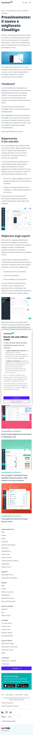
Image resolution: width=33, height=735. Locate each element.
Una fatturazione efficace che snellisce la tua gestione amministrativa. (16, 698)
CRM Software (9, 695)
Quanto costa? (6, 567)
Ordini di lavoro (6, 557)
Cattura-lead (5, 554)
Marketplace (5, 595)
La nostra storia (6, 623)
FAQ (2, 612)
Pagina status (5, 615)
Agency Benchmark (7, 598)
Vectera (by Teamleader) (9, 578)
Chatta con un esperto (8, 661)
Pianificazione (5, 551)
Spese (3, 538)
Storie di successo (7, 592)
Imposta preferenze (16, 401)
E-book (3, 589)
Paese (3, 717)
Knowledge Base (6, 111)
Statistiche (4, 548)
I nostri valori (5, 626)
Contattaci (16, 668)
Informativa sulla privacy (9, 647)
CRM (2, 532)
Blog (2, 11)
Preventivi (4, 542)
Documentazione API (8, 601)
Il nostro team (6, 629)
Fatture (3, 535)
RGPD (3, 653)
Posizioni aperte (6, 633)
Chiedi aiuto (5, 664)
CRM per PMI (19, 695)
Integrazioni (5, 564)
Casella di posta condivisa (9, 561)
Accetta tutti (16, 398)
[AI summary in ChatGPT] (11, 712)
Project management (7, 703)
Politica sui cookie (7, 650)
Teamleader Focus (7, 575)
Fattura (26, 695)
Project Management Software (10, 706)
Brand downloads (7, 636)
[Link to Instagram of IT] (6, 712)
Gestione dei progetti (8, 545)
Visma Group (5, 730)
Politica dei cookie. (13, 389)
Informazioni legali (7, 643)
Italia (25, 2)
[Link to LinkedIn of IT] (2, 712)
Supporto (4, 609)
